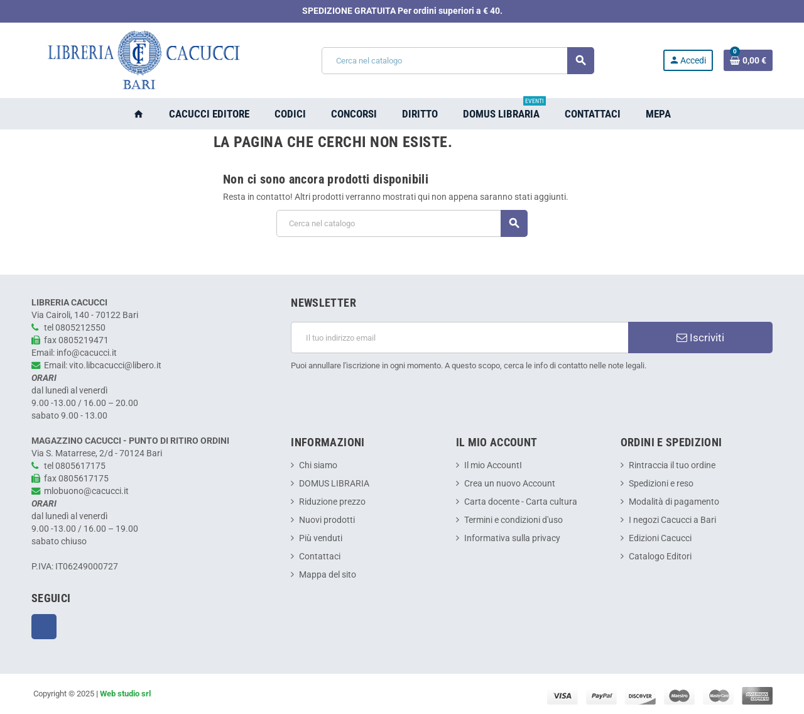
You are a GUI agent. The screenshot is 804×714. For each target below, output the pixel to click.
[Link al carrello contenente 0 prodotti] (748, 60)
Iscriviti (700, 337)
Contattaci (319, 556)
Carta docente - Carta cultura (520, 502)
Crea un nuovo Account (509, 483)
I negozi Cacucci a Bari (672, 520)
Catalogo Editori (660, 556)
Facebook (44, 626)
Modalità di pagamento (674, 502)
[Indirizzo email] (459, 337)
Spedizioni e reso (661, 483)
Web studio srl (125, 693)
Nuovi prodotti (327, 520)
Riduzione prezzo (332, 502)
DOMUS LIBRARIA (334, 483)
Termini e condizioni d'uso (513, 520)
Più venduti (320, 538)
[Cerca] (458, 60)
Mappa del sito (327, 574)
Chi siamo (318, 465)
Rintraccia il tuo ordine (672, 465)
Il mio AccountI (493, 465)
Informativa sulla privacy (512, 538)
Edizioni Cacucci (660, 538)
